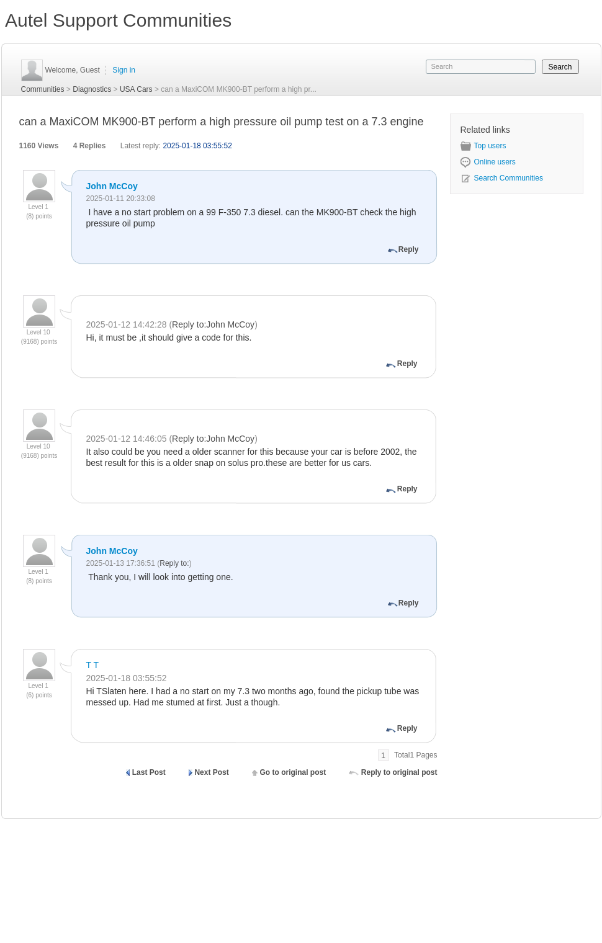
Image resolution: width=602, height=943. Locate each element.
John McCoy (112, 186)
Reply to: (174, 563)
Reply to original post (399, 772)
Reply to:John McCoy (213, 324)
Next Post (211, 772)
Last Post (149, 772)
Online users (488, 162)
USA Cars (136, 89)
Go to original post (292, 772)
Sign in (123, 70)
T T (92, 665)
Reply (408, 249)
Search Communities (501, 178)
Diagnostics (92, 89)
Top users (483, 145)
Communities (43, 89)
